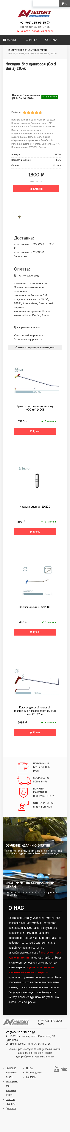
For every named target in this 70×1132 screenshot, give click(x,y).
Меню (31, 39)
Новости (10, 1099)
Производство (33, 1072)
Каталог (10, 39)
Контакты (31, 1077)
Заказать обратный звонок (35, 31)
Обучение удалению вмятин (11, 1072)
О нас (29, 1068)
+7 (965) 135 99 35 (33, 22)
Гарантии (10, 1103)
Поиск (51, 39)
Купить (36, 188)
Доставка (11, 1108)
